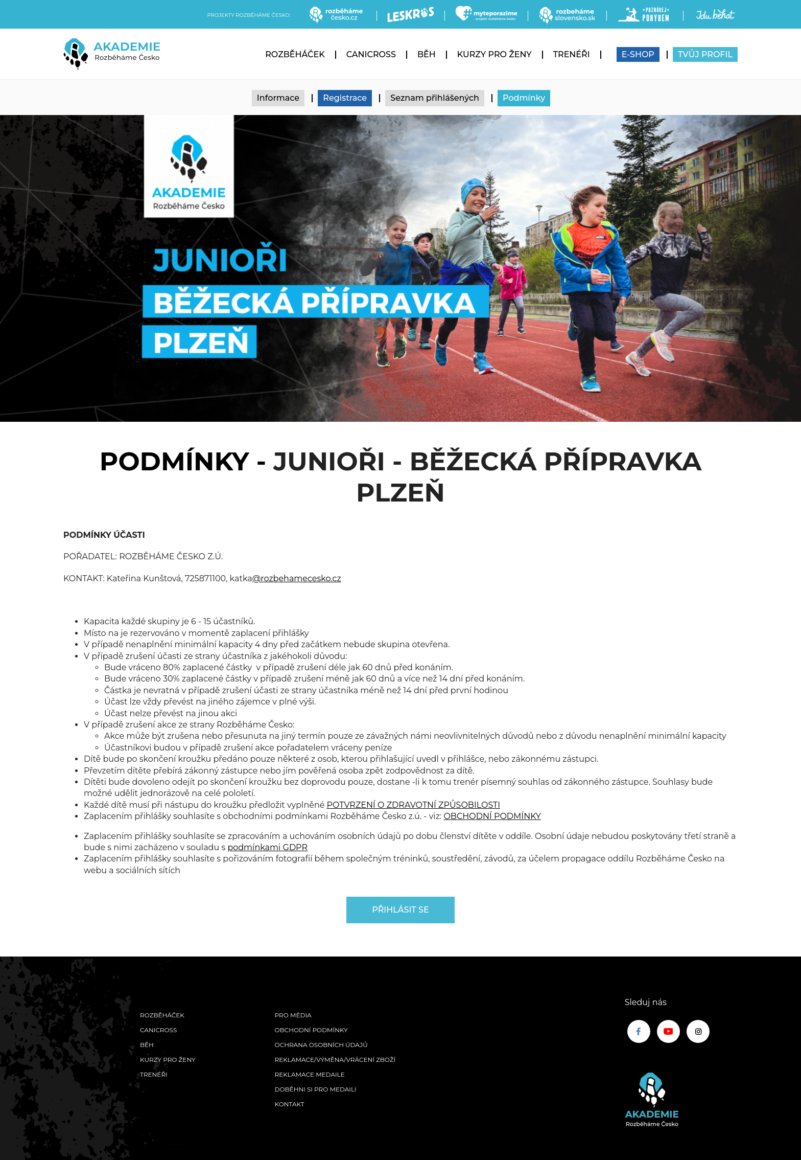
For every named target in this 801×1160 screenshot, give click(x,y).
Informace (278, 98)
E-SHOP (638, 54)
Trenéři (571, 54)
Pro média (293, 1015)
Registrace (345, 98)
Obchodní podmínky (311, 1030)
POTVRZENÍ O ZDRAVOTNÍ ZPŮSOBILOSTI (414, 805)
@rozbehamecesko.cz (296, 578)
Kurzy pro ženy (494, 54)
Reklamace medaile (310, 1074)
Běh (426, 54)
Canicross (371, 54)
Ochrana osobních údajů (321, 1045)
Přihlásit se (400, 910)
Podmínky (524, 98)
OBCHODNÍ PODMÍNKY (492, 816)
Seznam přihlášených (434, 98)
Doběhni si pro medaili (316, 1089)
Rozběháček (294, 54)
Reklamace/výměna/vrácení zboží (335, 1059)
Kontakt (289, 1104)
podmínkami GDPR (267, 847)
